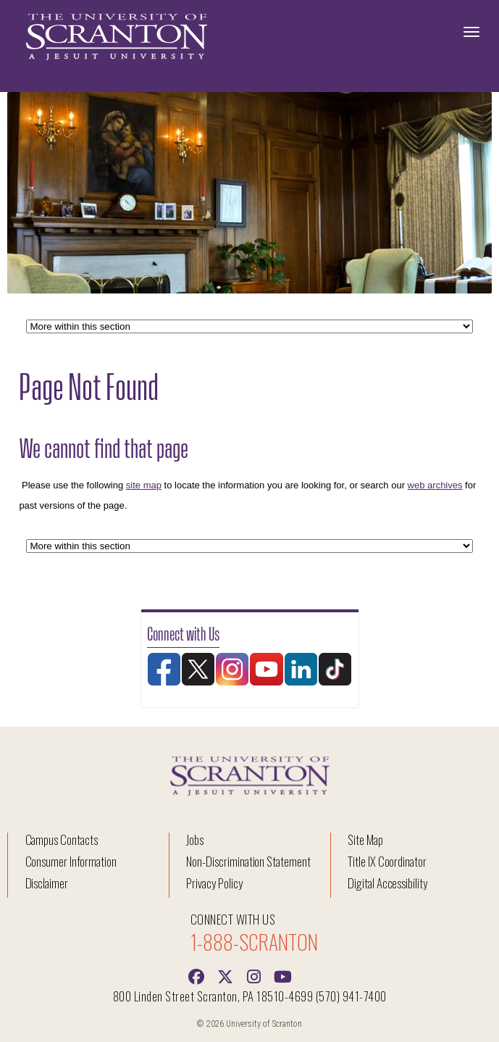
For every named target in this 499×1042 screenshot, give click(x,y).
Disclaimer (47, 883)
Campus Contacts (61, 839)
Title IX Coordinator (387, 861)
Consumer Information (71, 861)
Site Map (365, 839)
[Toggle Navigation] (471, 32)
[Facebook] (196, 975)
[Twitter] (225, 975)
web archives (435, 485)
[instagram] (254, 975)
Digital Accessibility (387, 883)
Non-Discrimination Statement (248, 861)
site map (144, 485)
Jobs (195, 839)
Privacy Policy (214, 883)
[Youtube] (283, 975)
